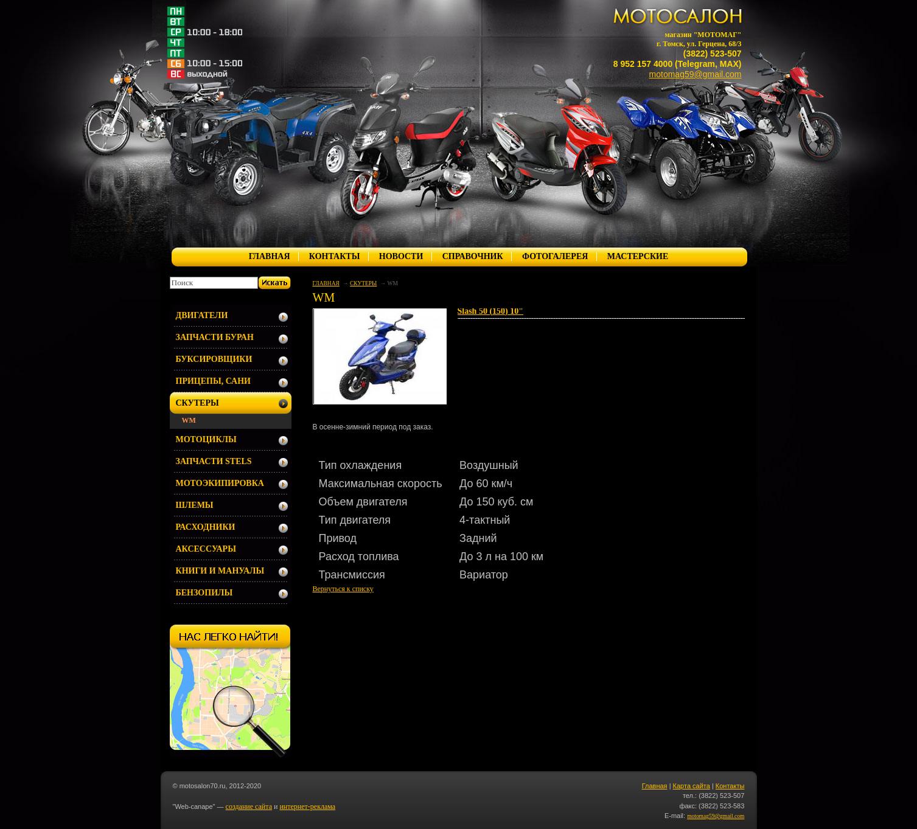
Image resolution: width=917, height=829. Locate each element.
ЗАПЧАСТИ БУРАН (215, 337)
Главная (655, 785)
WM (189, 420)
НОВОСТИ (401, 256)
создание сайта (249, 806)
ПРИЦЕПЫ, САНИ (213, 381)
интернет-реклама (307, 806)
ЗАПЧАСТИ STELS (214, 461)
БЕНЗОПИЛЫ (204, 592)
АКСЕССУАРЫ (206, 548)
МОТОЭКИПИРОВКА (220, 483)
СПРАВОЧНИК (472, 256)
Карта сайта (691, 785)
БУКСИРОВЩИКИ (214, 359)
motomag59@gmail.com (695, 74)
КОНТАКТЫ (334, 256)
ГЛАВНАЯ (269, 256)
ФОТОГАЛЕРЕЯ (555, 256)
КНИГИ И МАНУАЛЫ (220, 570)
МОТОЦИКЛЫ (206, 439)
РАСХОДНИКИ (205, 527)
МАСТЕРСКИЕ (638, 256)
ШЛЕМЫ (195, 505)
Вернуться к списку (343, 588)
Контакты (730, 785)
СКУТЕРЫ (363, 283)
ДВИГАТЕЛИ (202, 315)
